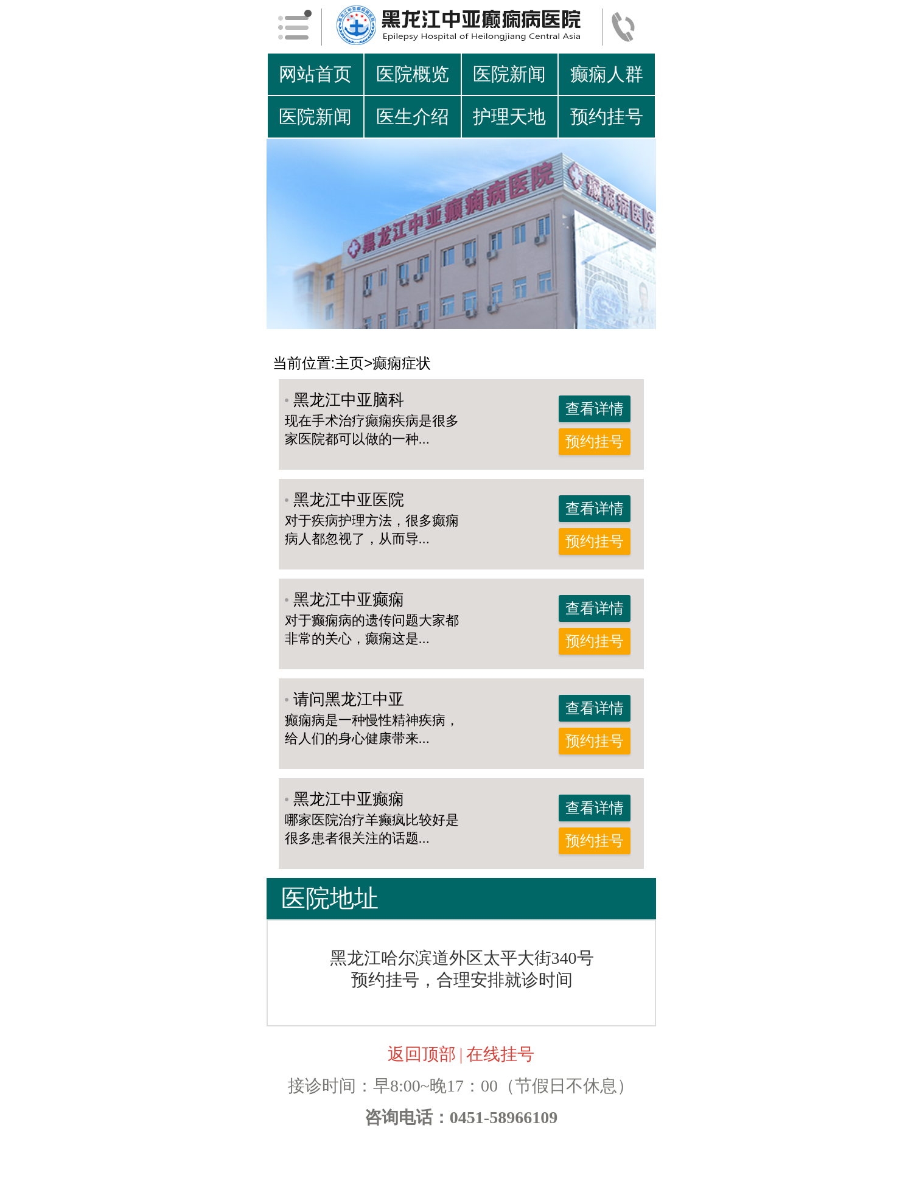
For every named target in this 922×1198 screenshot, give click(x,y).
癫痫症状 (401, 363)
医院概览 (412, 74)
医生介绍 (412, 116)
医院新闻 (509, 74)
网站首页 (315, 74)
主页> (353, 363)
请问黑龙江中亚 (348, 699)
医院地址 (330, 898)
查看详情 (594, 408)
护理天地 (509, 116)
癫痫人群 (606, 74)
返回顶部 (422, 1054)
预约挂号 (606, 116)
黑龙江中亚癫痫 (348, 599)
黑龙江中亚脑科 (348, 400)
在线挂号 (500, 1054)
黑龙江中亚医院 (348, 499)
